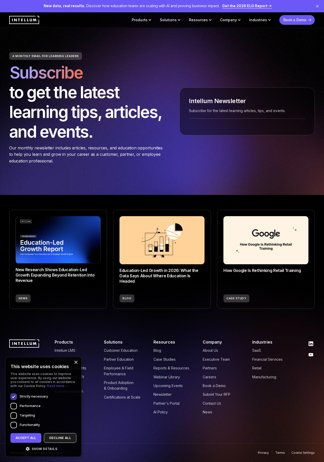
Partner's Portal (166, 403)
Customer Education (121, 350)
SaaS (256, 350)
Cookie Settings (303, 453)
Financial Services (267, 359)
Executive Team (216, 359)
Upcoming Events (168, 385)
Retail (256, 368)
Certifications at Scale (122, 397)
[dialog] (43, 407)
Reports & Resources (171, 368)
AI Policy (160, 412)
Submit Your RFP (216, 394)
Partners (210, 368)
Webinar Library (166, 377)
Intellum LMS (65, 350)
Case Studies (164, 359)
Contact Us (212, 403)
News (207, 412)
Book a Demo (214, 385)
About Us (210, 350)
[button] (142, 20)
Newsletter (162, 394)
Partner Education (119, 359)
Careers (209, 377)
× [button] (76, 363)
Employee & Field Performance (118, 371)
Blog (157, 350)
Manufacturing (264, 377)
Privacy (263, 453)
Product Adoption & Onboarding (119, 385)
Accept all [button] (26, 438)
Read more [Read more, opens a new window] (55, 386)
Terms (280, 453)
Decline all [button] (60, 438)
